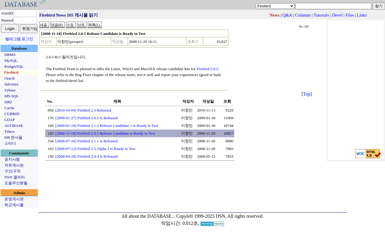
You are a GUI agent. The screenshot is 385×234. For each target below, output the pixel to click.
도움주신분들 (15, 183)
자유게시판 (14, 165)
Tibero (9, 131)
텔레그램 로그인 (19, 39)
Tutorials (321, 15)
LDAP (9, 119)
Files (349, 15)
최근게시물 (14, 205)
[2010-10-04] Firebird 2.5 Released (83, 110)
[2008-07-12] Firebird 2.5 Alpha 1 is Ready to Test (95, 148)
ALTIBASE (13, 125)
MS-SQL (11, 96)
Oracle (9, 78)
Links (362, 15)
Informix (11, 84)
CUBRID (11, 114)
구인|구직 (12, 171)
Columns (303, 15)
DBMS (10, 54)
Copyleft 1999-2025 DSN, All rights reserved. (220, 216)
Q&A (287, 15)
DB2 (8, 102)
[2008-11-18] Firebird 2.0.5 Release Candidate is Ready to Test (105, 133)
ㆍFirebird (9, 72)
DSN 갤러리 (14, 177)
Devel (337, 15)
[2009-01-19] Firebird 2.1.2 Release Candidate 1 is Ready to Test (106, 125)
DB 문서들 (13, 137)
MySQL (10, 60)
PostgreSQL (14, 66)
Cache (9, 108)
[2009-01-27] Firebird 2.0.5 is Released (86, 118)
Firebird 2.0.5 (207, 69)
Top (306, 93)
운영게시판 (14, 199)
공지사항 (12, 159)
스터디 (10, 143)
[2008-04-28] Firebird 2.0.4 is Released (86, 156)
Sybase (10, 90)
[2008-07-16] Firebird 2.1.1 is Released (86, 141)
